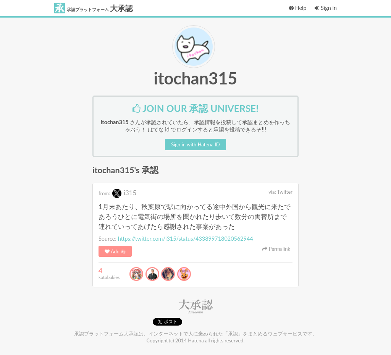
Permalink (276, 249)
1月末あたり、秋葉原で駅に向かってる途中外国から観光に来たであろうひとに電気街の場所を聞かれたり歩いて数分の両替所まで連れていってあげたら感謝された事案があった (195, 216)
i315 (124, 193)
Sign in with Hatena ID (195, 144)
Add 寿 (115, 251)
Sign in (326, 8)
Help (298, 8)
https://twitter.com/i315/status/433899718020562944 (185, 238)
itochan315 (196, 78)
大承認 (93, 8)
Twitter (284, 192)
